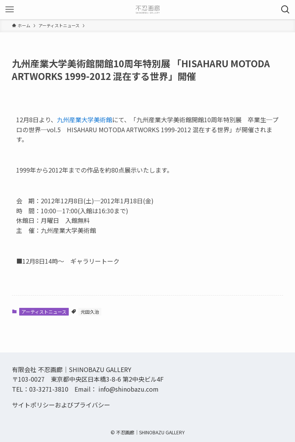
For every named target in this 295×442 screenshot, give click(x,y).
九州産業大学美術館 (84, 119)
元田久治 (90, 311)
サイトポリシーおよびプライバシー (61, 404)
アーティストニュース (44, 311)
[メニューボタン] (9, 9)
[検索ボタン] (285, 9)
